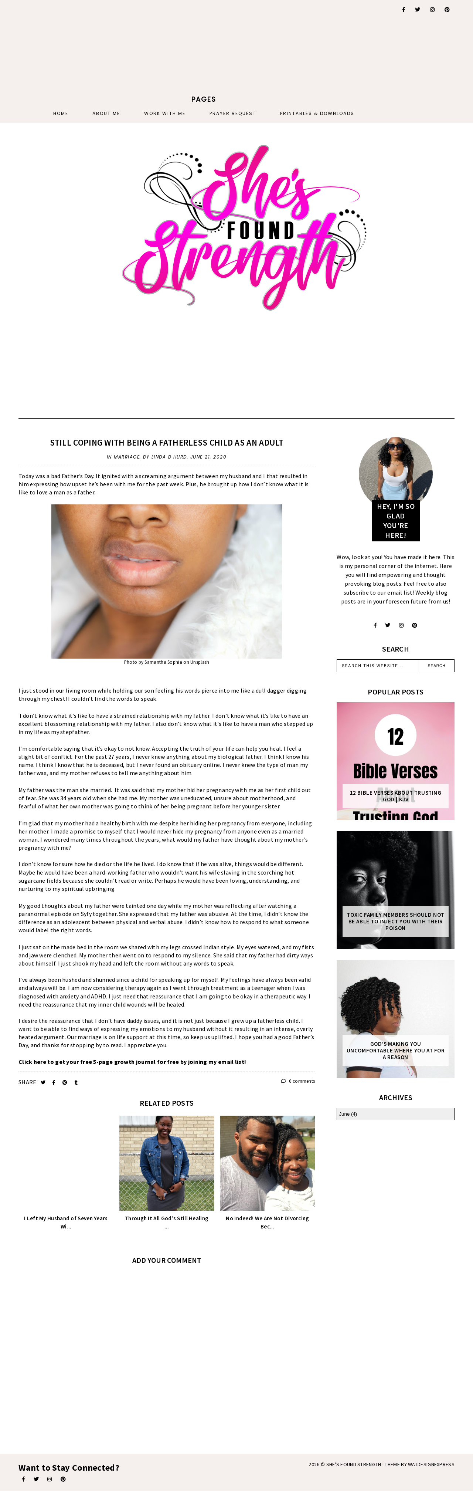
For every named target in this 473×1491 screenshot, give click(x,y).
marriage (127, 457)
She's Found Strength (353, 1464)
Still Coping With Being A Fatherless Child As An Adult (167, 442)
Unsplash (199, 662)
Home (60, 113)
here (40, 1061)
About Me (106, 113)
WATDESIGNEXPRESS (431, 1464)
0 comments (298, 1081)
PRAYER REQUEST (233, 113)
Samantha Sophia (163, 662)
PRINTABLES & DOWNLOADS (317, 113)
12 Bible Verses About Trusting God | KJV (396, 796)
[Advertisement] (204, 46)
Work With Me (165, 113)
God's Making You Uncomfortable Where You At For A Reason (396, 1051)
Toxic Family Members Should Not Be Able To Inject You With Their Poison (396, 922)
